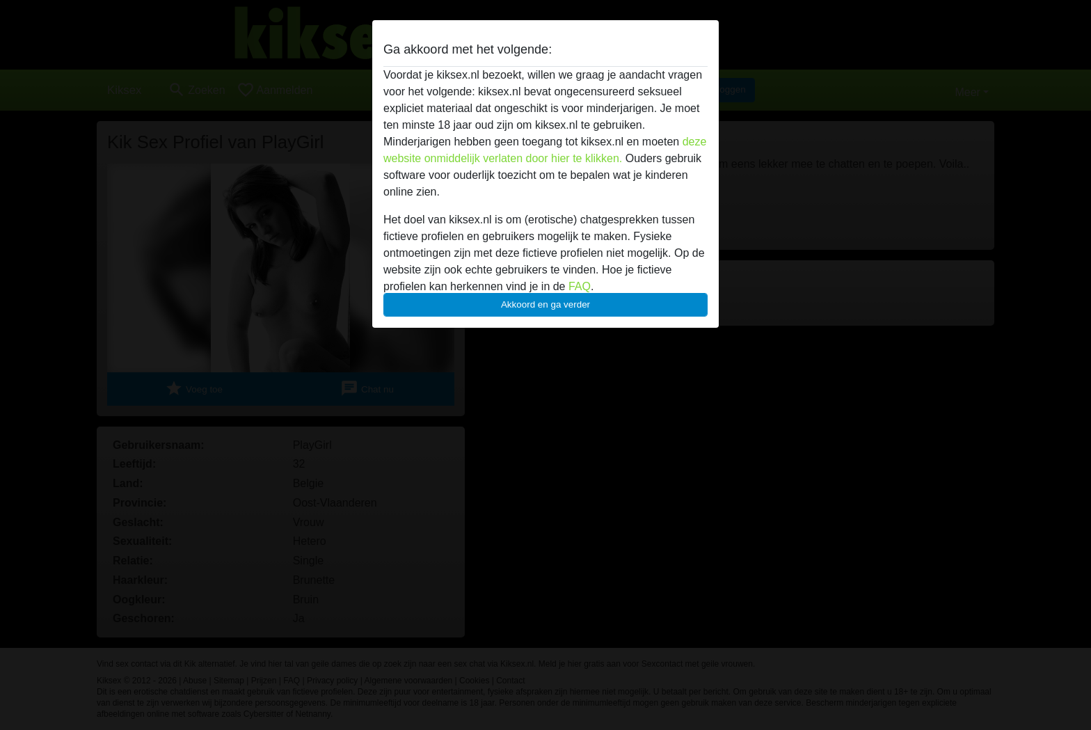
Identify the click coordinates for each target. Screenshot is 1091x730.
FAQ (579, 286)
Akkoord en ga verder (545, 304)
